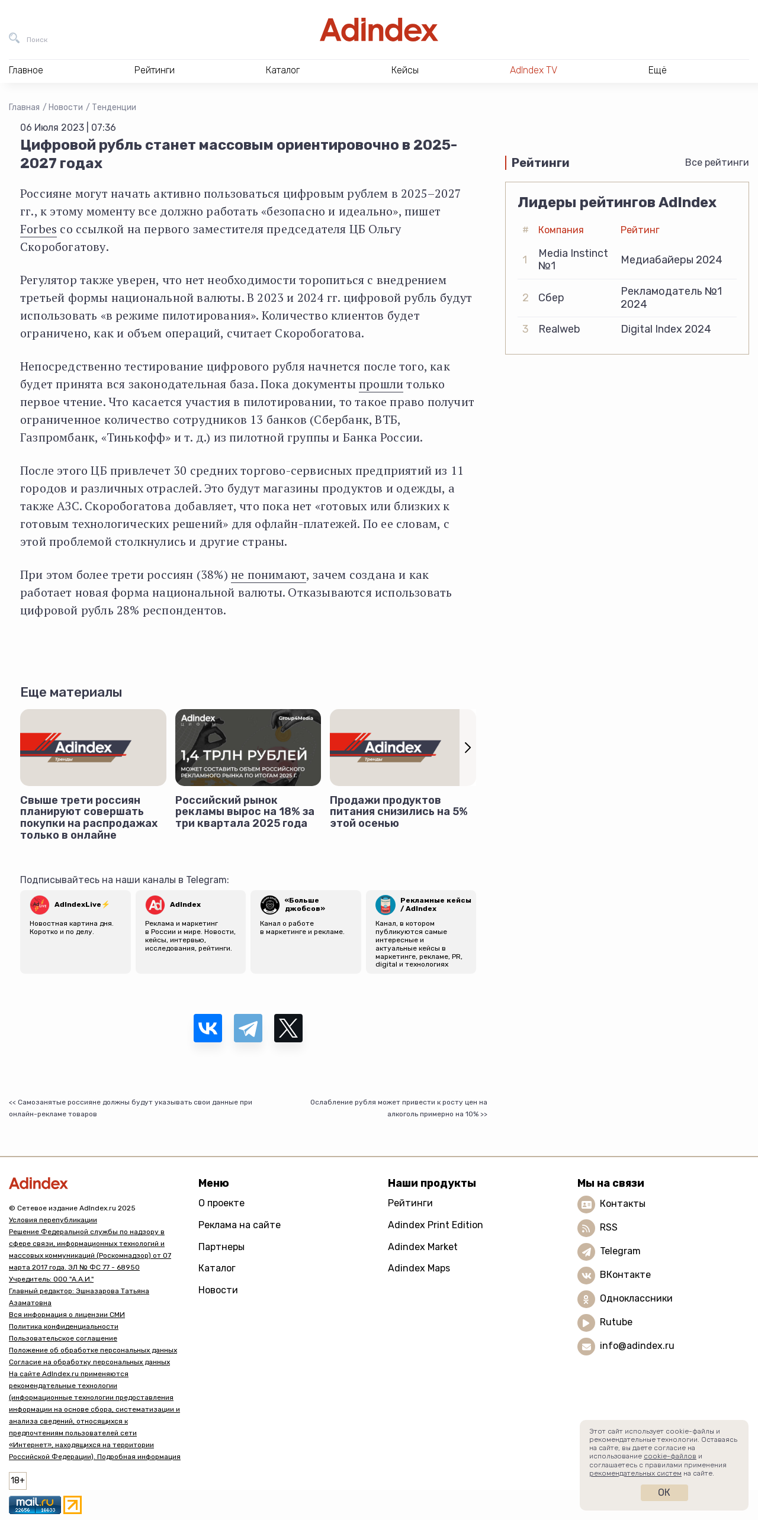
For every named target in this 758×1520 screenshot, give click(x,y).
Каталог (217, 1268)
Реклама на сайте (239, 1225)
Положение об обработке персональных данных (93, 1350)
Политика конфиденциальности (63, 1326)
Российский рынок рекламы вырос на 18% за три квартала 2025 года (244, 812)
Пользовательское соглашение (63, 1338)
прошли (381, 384)
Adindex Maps (419, 1268)
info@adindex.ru (637, 1346)
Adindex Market (423, 1246)
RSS (609, 1228)
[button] (468, 747)
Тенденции (114, 107)
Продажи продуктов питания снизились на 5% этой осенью (399, 812)
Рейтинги (410, 1203)
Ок (664, 1492)
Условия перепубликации (53, 1220)
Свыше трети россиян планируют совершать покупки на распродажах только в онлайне (89, 818)
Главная (24, 107)
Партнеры (221, 1246)
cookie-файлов (670, 1456)
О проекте (221, 1203)
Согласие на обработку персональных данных (89, 1362)
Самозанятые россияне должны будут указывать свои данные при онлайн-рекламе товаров (130, 1108)
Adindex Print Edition (435, 1225)
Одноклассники (636, 1299)
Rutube (616, 1322)
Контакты (622, 1204)
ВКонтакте (625, 1275)
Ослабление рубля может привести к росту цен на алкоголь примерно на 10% (398, 1108)
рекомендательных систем (635, 1473)
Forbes (38, 229)
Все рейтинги (717, 162)
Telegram (620, 1251)
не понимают (268, 574)
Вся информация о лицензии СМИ (67, 1314)
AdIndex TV (533, 70)
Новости (66, 107)
